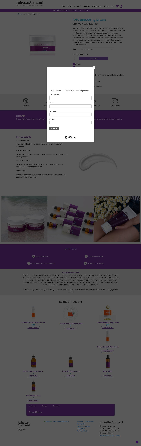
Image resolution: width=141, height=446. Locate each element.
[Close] (94, 67)
